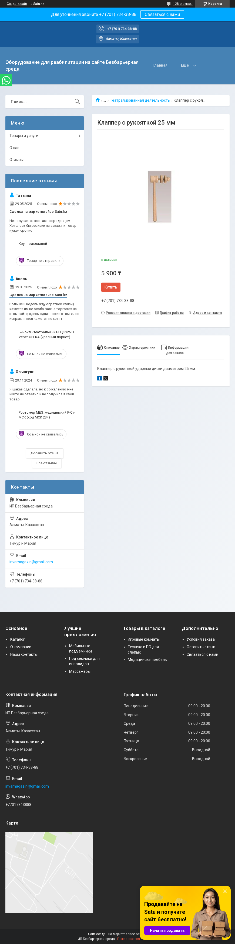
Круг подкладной (33, 244)
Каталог (17, 639)
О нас (14, 148)
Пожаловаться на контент (137, 939)
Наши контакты (24, 654)
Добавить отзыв (45, 453)
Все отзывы (46, 463)
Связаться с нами (162, 14)
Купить (111, 287)
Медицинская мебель (147, 659)
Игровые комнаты (144, 639)
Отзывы (16, 159)
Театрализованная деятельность (140, 100)
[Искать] (77, 101)
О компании (20, 647)
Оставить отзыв (201, 647)
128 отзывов (183, 4)
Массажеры (79, 671)
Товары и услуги (23, 135)
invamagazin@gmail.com (31, 562)
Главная (160, 65)
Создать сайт (17, 4)
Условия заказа (201, 639)
